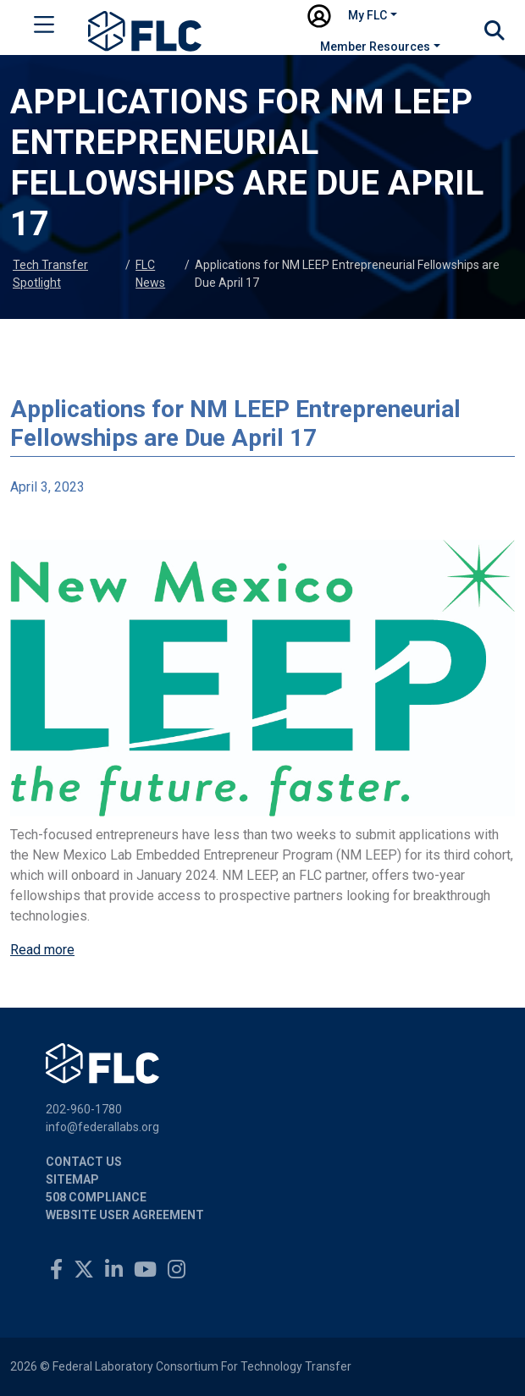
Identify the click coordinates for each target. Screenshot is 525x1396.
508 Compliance (96, 1197)
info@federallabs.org (102, 1127)
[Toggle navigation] (44, 28)
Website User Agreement (125, 1215)
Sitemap (72, 1179)
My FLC (367, 15)
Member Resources (375, 46)
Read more (42, 950)
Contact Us (84, 1161)
